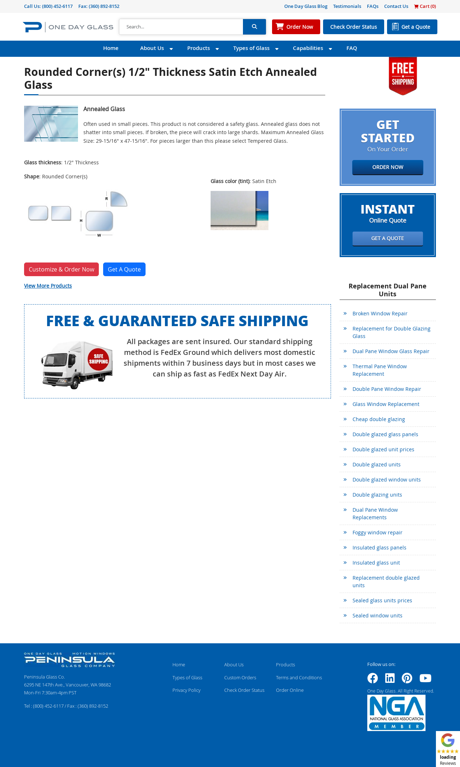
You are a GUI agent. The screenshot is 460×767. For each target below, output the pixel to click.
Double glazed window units (387, 479)
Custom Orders (240, 677)
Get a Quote (415, 26)
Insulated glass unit (376, 562)
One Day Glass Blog (305, 6)
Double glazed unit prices (383, 449)
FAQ (351, 48)
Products (198, 48)
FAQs (372, 6)
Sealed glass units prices (382, 600)
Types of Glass (251, 48)
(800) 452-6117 (57, 6)
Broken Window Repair (380, 313)
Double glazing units (377, 494)
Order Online (290, 690)
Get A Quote (124, 269)
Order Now (299, 26)
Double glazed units (377, 464)
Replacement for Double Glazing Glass (392, 332)
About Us (152, 48)
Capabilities (308, 48)
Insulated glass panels (379, 547)
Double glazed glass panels (385, 434)
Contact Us (396, 6)
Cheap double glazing (379, 419)
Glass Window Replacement (386, 404)
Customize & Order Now (61, 269)
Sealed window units (377, 615)
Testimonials (347, 6)
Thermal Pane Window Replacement (380, 370)
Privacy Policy (186, 690)
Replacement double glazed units (386, 581)
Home (111, 48)
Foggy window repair (377, 532)
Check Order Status (353, 26)
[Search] (181, 27)
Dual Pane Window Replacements (375, 513)
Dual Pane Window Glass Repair (391, 351)
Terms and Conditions (299, 677)
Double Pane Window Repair (387, 388)
